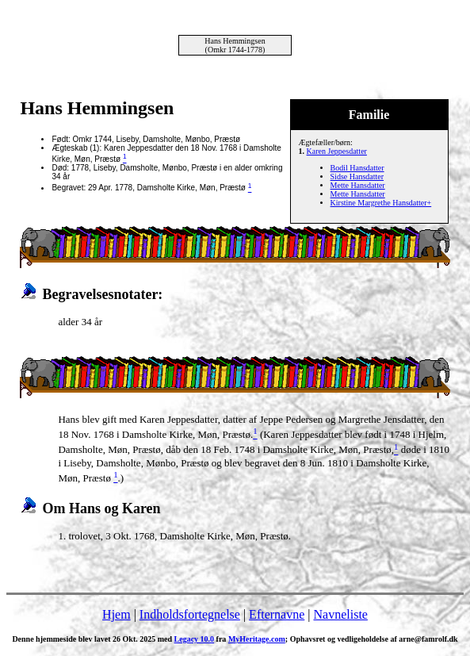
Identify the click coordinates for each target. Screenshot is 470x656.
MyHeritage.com (256, 639)
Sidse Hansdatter (357, 176)
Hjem (116, 614)
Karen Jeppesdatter (337, 151)
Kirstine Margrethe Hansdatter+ (381, 202)
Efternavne (276, 614)
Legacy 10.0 (194, 639)
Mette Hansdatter (358, 185)
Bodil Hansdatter (357, 167)
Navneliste (341, 614)
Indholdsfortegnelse (189, 614)
